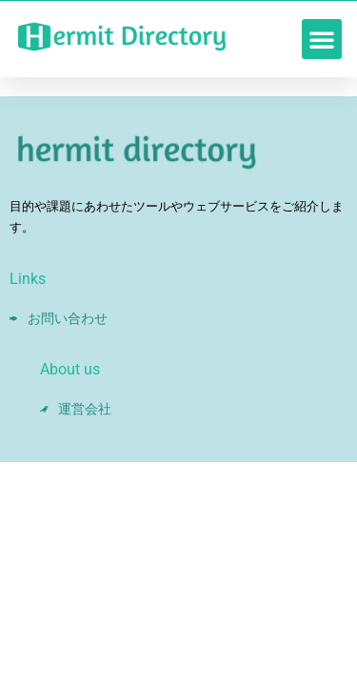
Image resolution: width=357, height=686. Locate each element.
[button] (322, 39)
